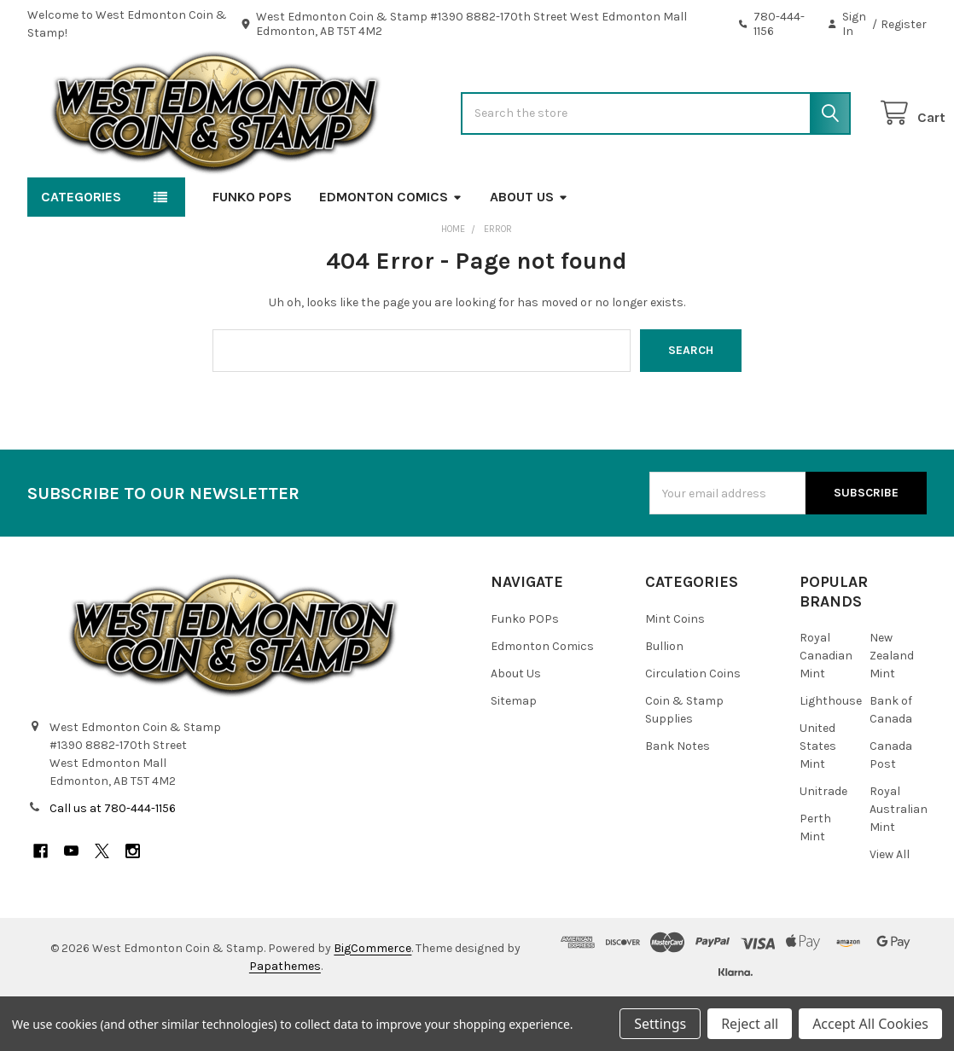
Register (904, 24)
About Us (529, 251)
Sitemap (514, 755)
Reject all (749, 1023)
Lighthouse (831, 755)
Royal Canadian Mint (826, 710)
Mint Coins (675, 673)
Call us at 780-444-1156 (112, 863)
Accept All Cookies (870, 1023)
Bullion (664, 701)
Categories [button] (81, 251)
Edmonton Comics (390, 251)
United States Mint (818, 800)
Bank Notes (677, 800)
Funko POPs (252, 251)
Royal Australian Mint (899, 864)
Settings (660, 1023)
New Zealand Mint (892, 710)
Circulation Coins (693, 728)
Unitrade (823, 846)
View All (890, 909)
